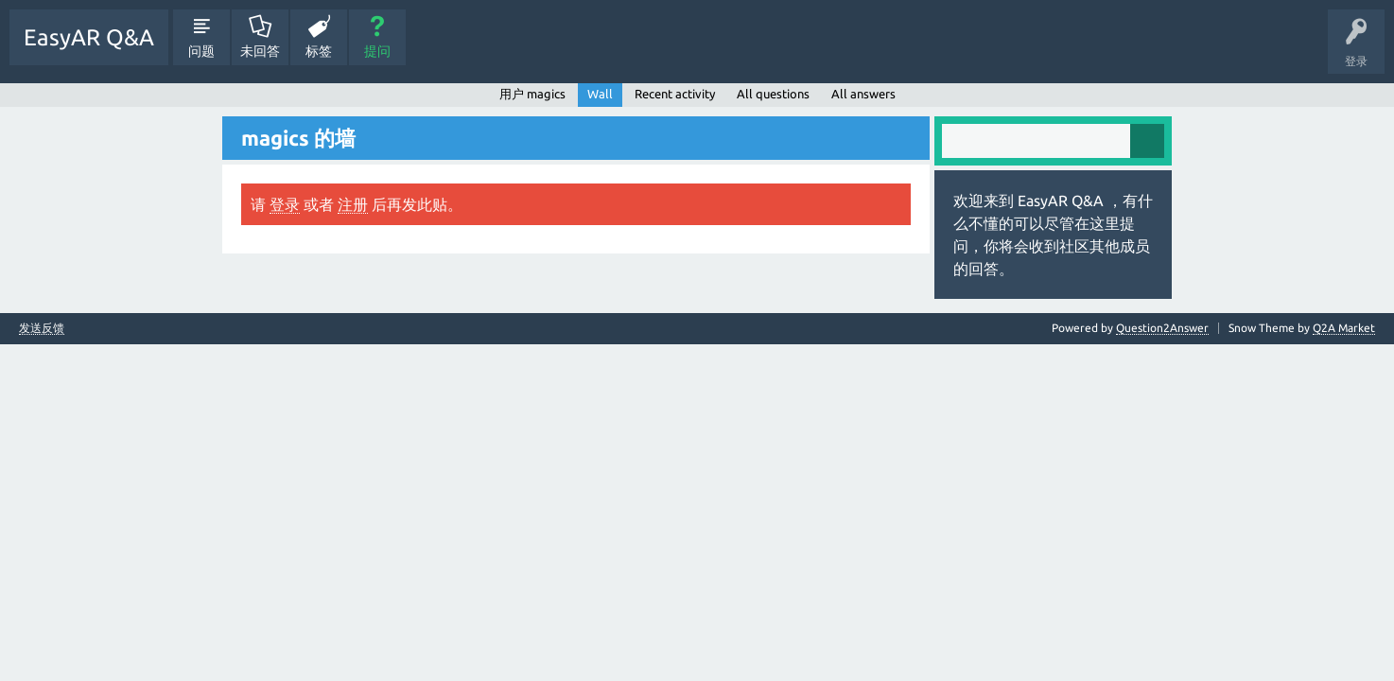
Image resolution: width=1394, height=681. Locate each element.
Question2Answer (1162, 328)
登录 (285, 204)
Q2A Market (1344, 328)
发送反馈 (41, 328)
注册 (353, 204)
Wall (600, 93)
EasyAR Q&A (89, 37)
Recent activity (675, 93)
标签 (318, 51)
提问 (377, 51)
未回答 (260, 51)
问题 (201, 51)
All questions (773, 93)
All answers (863, 93)
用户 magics (532, 93)
